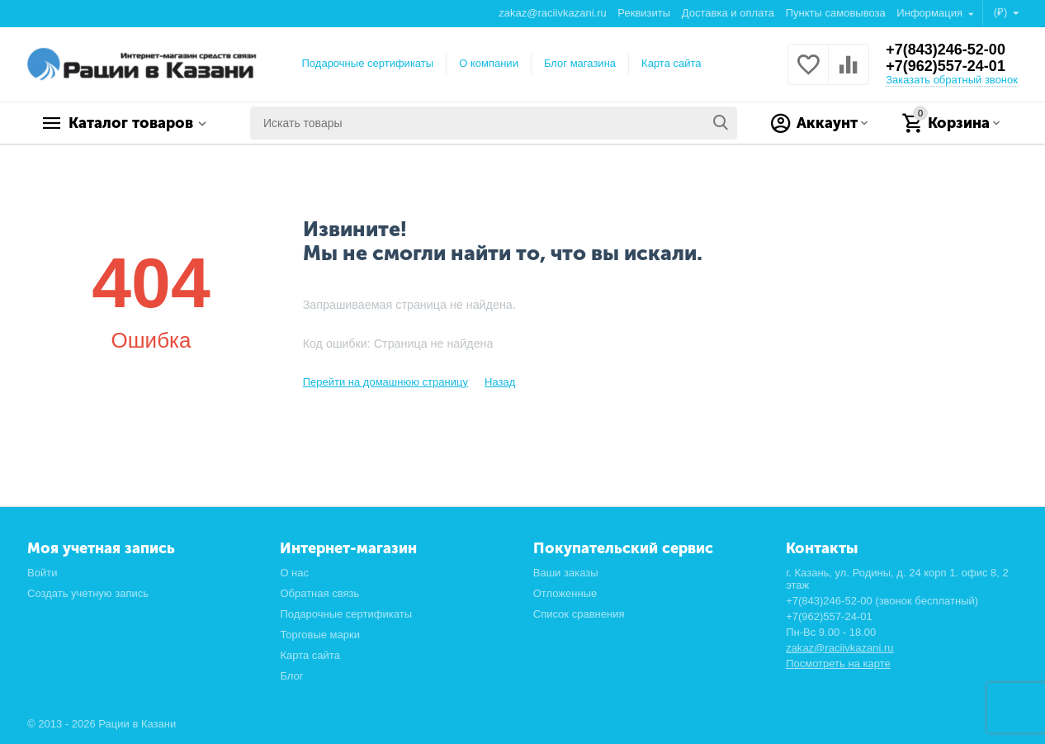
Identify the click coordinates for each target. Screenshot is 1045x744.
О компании (488, 63)
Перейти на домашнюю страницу (385, 382)
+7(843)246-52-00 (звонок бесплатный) (882, 601)
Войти (42, 572)
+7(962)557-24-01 (945, 66)
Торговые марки (320, 634)
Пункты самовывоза (836, 13)
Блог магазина (580, 63)
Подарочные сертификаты (368, 63)
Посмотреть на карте (838, 663)
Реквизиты (643, 13)
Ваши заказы (565, 572)
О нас (294, 572)
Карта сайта (671, 63)
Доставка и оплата (728, 13)
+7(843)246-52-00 (945, 49)
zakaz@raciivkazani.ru (552, 13)
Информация (930, 13)
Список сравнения (579, 614)
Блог (291, 676)
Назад (500, 382)
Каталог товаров (131, 123)
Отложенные (565, 593)
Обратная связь (319, 593)
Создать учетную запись (88, 593)
